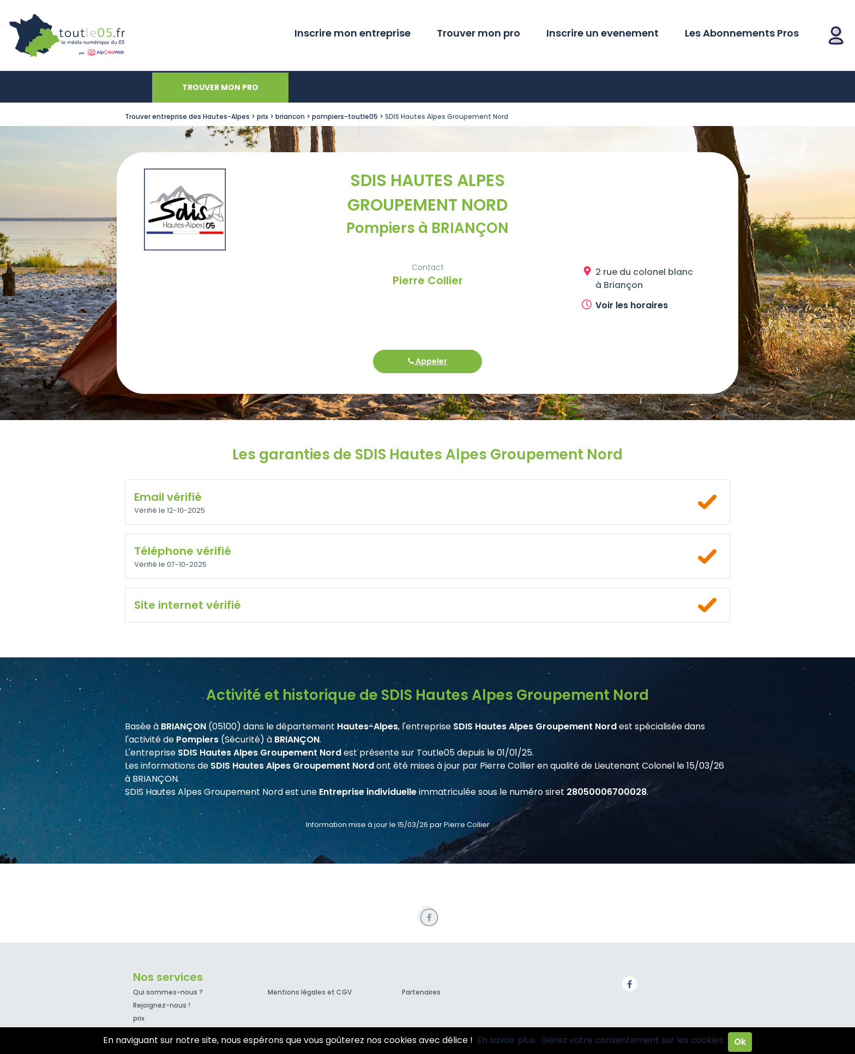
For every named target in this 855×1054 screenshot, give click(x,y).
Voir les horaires (631, 305)
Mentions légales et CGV (310, 992)
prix (138, 1018)
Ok (740, 1041)
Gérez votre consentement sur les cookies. (633, 1040)
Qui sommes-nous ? (168, 992)
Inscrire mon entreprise (352, 33)
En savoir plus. (507, 1040)
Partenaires (421, 992)
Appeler (427, 361)
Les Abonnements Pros (742, 33)
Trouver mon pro (478, 33)
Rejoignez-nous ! (161, 1005)
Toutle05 (109, 35)
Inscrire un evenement (602, 33)
